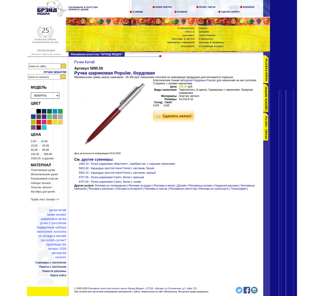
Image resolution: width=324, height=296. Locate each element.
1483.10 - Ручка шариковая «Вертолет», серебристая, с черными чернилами (127, 163)
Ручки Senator (55, 72)
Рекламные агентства (184, 188)
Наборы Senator (41, 183)
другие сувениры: (97, 159)
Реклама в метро (164, 185)
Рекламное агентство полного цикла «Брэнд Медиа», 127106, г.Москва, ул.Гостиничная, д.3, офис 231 (142, 288)
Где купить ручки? (53, 240)
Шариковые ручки (53, 218)
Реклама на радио (140, 185)
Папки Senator (56, 214)
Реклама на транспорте (213, 188)
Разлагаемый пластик (44, 178)
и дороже (42, 158)
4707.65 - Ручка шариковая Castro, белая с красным (111, 177)
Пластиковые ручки (43, 170)
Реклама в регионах (101, 188)
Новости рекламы (54, 271)
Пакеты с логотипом (52, 266)
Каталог (60, 257)
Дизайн (181, 185)
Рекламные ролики (200, 185)
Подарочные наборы (51, 227)
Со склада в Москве (52, 235)
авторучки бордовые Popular (198, 80)
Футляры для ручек (43, 191)
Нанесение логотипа (51, 231)
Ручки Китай (57, 210)
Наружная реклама (226, 185)
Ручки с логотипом (53, 223)
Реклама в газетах (156, 188)
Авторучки (59, 252)
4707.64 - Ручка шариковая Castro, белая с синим (110, 181)
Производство (56, 244)
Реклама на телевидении (110, 185)
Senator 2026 (57, 248)
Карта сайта (58, 275)
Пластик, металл (41, 187)
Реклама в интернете (129, 188)
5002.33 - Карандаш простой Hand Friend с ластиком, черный (117, 172)
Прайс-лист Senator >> (45, 199)
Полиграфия (238, 188)
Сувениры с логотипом (50, 262)
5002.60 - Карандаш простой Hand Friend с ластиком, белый (116, 168)
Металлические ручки (44, 174)
